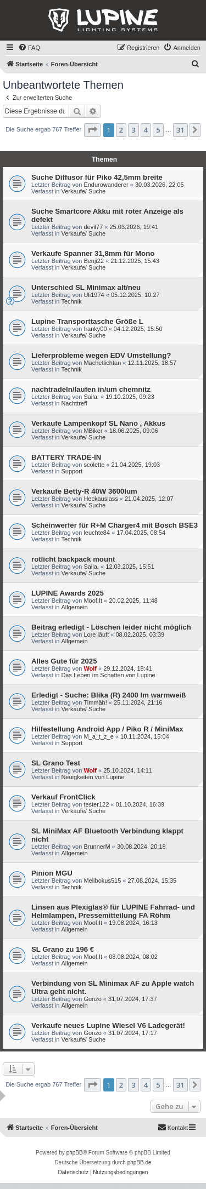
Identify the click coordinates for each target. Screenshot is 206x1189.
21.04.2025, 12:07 (149, 498)
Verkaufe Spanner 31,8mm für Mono (92, 253)
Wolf (90, 668)
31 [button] (180, 130)
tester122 (96, 804)
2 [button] (121, 130)
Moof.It (92, 600)
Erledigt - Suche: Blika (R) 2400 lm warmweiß (108, 695)
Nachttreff (74, 403)
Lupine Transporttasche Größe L (87, 321)
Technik (71, 301)
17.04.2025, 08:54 (140, 532)
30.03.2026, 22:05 (159, 184)
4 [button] (146, 130)
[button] (92, 129)
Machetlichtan (102, 362)
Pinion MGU (52, 873)
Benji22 (93, 261)
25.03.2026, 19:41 (133, 227)
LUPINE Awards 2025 (67, 593)
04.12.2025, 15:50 (138, 328)
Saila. (91, 396)
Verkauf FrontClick (63, 797)
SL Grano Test (55, 763)
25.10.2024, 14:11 (127, 770)
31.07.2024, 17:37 (132, 999)
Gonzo (92, 999)
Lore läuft (96, 634)
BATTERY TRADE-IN (66, 457)
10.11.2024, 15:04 (144, 736)
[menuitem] (29, 47)
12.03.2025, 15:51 (129, 566)
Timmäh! (95, 702)
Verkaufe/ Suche (83, 191)
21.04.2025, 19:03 (136, 464)
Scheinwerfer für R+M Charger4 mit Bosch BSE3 (114, 525)
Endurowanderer (105, 184)
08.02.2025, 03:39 (140, 634)
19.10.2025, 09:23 (129, 396)
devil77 (93, 227)
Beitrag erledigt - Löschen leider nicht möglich (111, 627)
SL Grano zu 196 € (62, 949)
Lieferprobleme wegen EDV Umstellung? (101, 355)
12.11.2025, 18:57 (152, 362)
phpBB (74, 1153)
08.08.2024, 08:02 (133, 956)
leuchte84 (96, 532)
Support (71, 471)
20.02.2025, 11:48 (133, 600)
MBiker (92, 430)
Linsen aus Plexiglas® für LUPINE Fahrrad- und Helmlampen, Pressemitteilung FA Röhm (113, 911)
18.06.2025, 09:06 (133, 430)
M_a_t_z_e (98, 736)
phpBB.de (139, 1162)
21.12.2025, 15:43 (134, 261)
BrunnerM (96, 846)
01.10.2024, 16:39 (140, 804)
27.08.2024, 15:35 (152, 880)
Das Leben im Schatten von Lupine (108, 675)
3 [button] (133, 130)
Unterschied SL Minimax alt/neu (86, 287)
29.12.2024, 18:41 (127, 668)
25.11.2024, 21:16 (138, 702)
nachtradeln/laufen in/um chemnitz (91, 389)
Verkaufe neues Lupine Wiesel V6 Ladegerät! (108, 1025)
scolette (93, 464)
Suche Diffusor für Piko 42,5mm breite (97, 177)
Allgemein (74, 607)
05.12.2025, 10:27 (135, 294)
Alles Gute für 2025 (64, 661)
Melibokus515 (102, 880)
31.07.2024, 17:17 (132, 1033)
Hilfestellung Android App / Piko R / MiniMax (107, 729)
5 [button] (158, 130)
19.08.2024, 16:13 (133, 922)
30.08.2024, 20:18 (141, 846)
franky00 (95, 328)
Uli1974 (93, 294)
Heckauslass (100, 498)
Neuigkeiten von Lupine (92, 777)
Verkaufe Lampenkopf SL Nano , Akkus (98, 423)
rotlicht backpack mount (73, 559)
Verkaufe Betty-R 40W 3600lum (84, 491)
